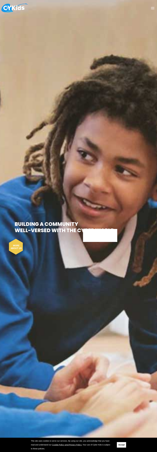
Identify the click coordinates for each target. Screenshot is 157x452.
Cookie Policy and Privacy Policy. (67, 444)
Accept (121, 445)
